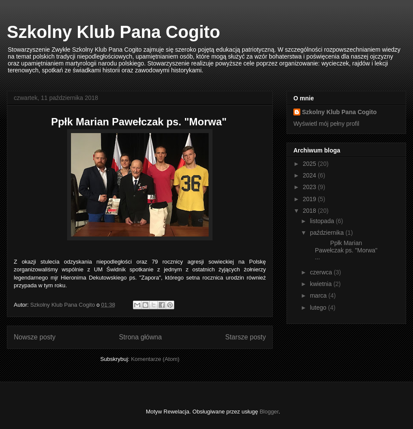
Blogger (268, 411)
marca (319, 295)
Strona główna (140, 337)
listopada (323, 221)
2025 (310, 163)
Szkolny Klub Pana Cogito (113, 31)
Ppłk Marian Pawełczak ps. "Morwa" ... (342, 250)
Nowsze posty (34, 337)
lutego (319, 307)
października (327, 232)
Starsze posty (245, 337)
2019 (310, 199)
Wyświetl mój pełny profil (326, 123)
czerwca (321, 272)
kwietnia (321, 283)
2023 (310, 186)
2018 (310, 210)
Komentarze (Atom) (155, 359)
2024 (310, 175)
